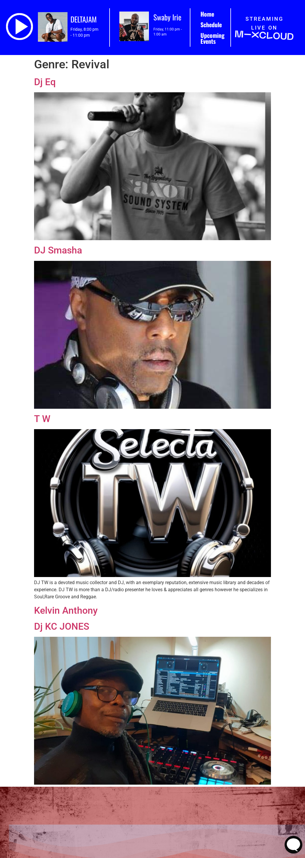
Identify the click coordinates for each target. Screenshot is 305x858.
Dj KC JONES (61, 626)
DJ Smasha (58, 250)
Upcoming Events (212, 38)
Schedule (211, 24)
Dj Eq (45, 82)
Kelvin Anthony (66, 610)
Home (207, 13)
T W (42, 418)
